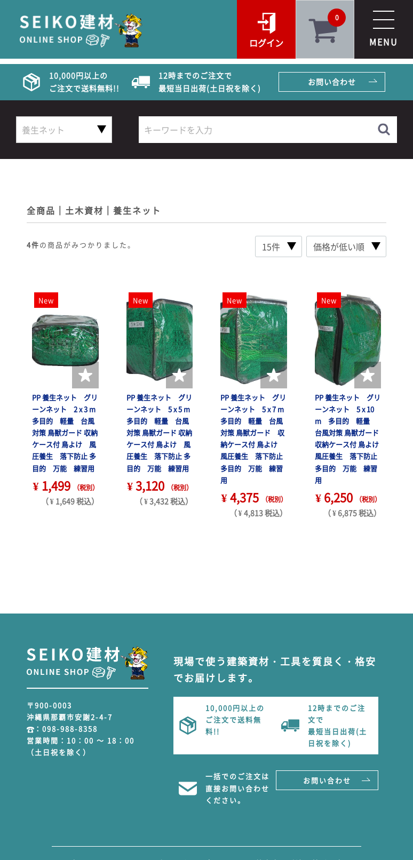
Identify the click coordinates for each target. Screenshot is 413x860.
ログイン (266, 42)
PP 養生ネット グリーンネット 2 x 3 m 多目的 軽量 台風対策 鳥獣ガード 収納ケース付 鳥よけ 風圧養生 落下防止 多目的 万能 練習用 (67, 432)
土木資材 (84, 210)
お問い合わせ (332, 81)
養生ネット (137, 210)
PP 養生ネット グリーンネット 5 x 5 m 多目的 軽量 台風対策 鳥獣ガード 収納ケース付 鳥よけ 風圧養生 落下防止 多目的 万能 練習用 (161, 432)
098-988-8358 (70, 728)
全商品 (41, 210)
